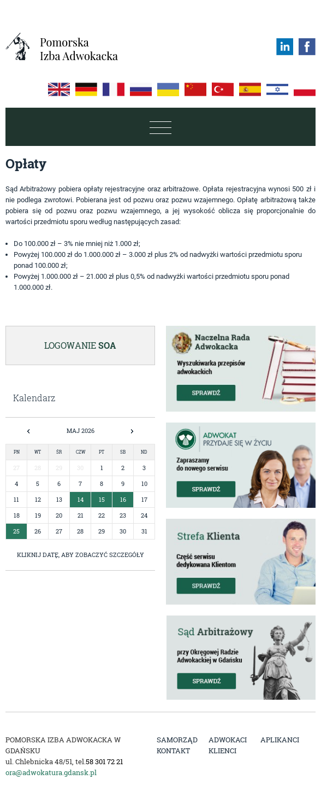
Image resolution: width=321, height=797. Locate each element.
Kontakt (173, 750)
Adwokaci (228, 740)
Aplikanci (279, 740)
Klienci (222, 750)
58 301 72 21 (104, 761)
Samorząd (177, 740)
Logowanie (80, 345)
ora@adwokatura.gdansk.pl (51, 772)
